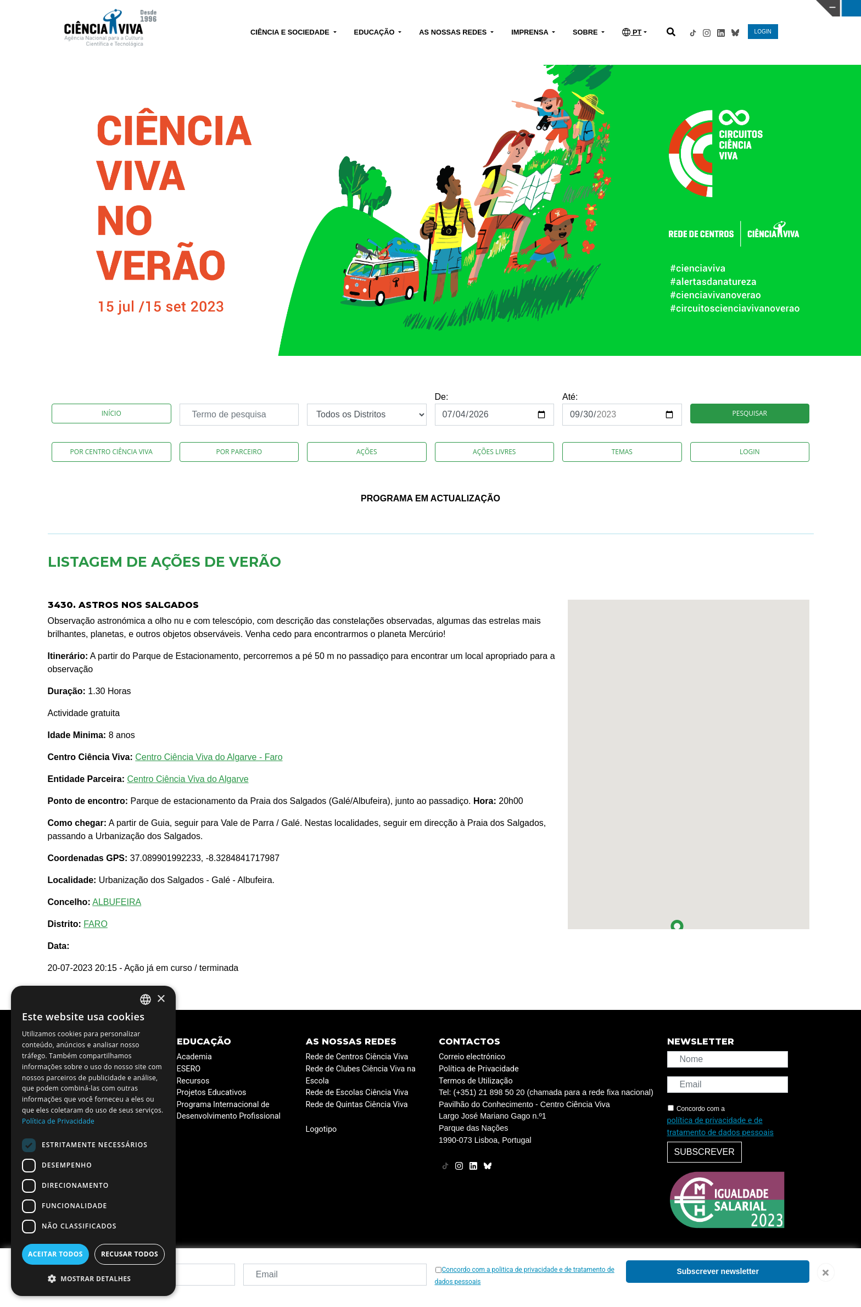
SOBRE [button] (586, 32)
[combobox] (145, 999)
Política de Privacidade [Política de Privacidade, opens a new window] (58, 1121)
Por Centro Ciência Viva (111, 451)
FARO (95, 924)
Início (111, 413)
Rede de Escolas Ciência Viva (357, 1092)
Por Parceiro (239, 451)
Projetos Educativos (212, 1092)
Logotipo (321, 1129)
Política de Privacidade (479, 1069)
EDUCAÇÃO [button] (375, 32)
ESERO (189, 1069)
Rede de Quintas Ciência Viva (357, 1104)
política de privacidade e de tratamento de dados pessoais (720, 1126)
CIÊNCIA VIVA (573, 8)
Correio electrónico (472, 1057)
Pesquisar (750, 413)
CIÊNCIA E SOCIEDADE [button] (290, 32)
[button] (677, 928)
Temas (622, 451)
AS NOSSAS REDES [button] (454, 32)
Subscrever (704, 1152)
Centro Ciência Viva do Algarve (187, 779)
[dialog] (93, 1141)
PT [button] (631, 32)
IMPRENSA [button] (530, 32)
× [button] (160, 999)
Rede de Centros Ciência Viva (357, 1057)
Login (750, 451)
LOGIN (762, 32)
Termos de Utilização (476, 1081)
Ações (366, 451)
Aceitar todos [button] (55, 1254)
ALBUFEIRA (116, 902)
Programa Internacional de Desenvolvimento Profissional (229, 1110)
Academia (194, 1057)
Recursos (193, 1081)
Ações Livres (494, 451)
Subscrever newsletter (717, 1271)
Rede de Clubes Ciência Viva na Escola (361, 1075)
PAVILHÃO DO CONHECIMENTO (381, 7)
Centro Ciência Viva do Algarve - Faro (208, 757)
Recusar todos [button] (129, 1254)
